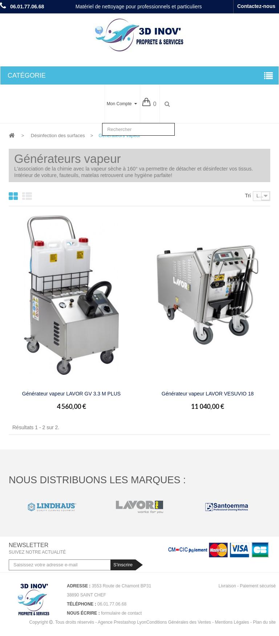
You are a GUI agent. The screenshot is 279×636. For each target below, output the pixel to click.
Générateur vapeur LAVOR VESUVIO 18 (208, 394)
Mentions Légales (232, 622)
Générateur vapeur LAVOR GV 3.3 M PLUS (71, 394)
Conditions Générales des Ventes (178, 622)
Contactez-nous (256, 6)
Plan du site (264, 622)
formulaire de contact (121, 613)
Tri (248, 195)
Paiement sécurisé (258, 585)
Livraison (227, 585)
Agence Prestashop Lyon (122, 622)
